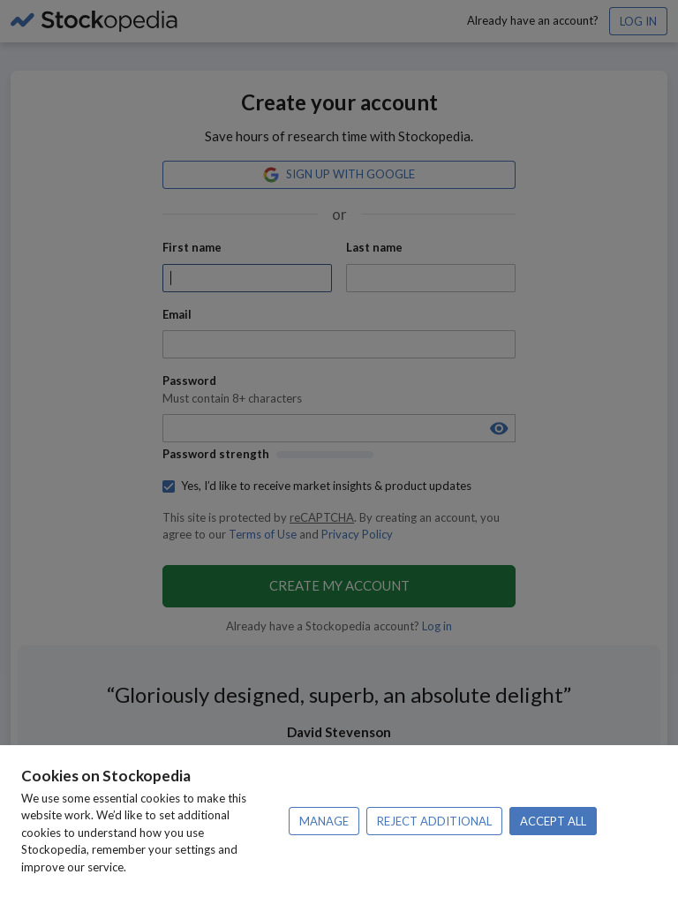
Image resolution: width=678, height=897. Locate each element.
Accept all (553, 821)
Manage (324, 821)
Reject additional (434, 821)
